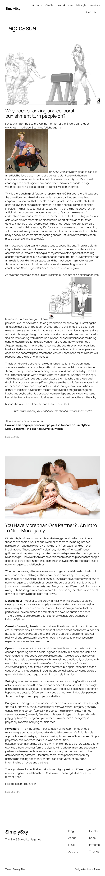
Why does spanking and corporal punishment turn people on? (39, 113)
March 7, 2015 (12, 436)
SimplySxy (12, 8)
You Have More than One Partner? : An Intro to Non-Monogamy (51, 528)
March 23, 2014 (13, 791)
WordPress (94, 869)
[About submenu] (41, 5)
